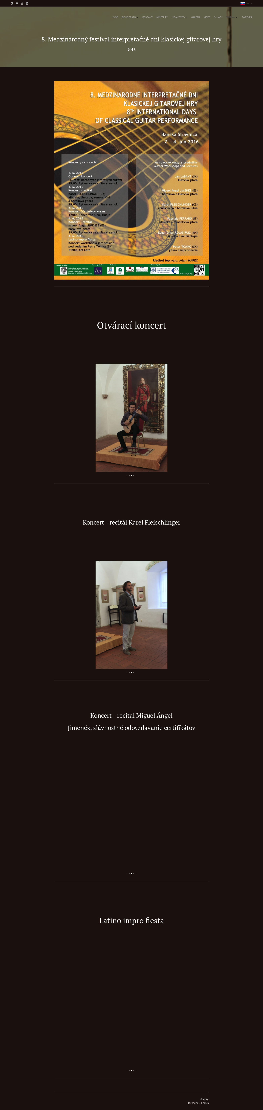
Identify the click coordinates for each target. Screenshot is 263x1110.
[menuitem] (215, 17)
